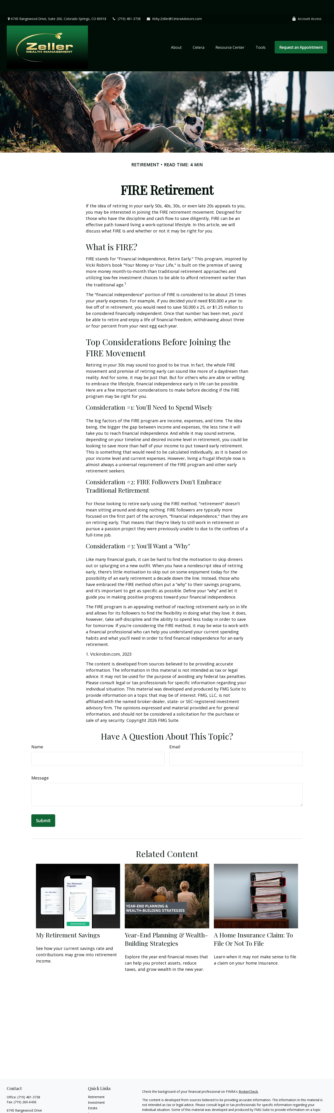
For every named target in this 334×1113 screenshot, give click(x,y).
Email (174, 733)
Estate (92, 1094)
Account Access (306, 5)
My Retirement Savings (68, 921)
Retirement (96, 1083)
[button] (176, 33)
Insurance (95, 1099)
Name (37, 733)
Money (93, 1111)
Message (40, 764)
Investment (96, 1088)
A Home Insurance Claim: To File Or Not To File (253, 925)
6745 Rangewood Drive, (56, 5)
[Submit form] (43, 806)
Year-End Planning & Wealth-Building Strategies (166, 925)
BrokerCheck (248, 1077)
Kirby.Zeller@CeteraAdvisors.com (174, 5)
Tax (90, 1105)
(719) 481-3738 (126, 5)
